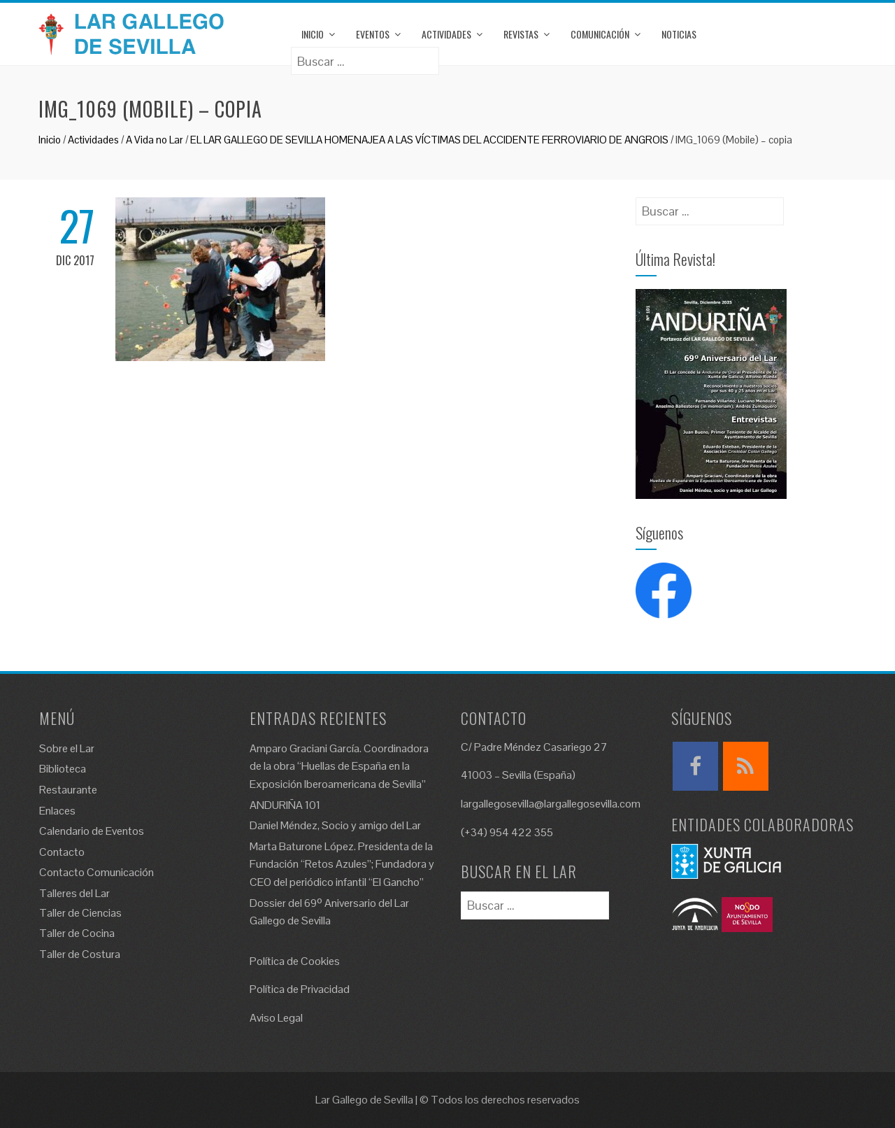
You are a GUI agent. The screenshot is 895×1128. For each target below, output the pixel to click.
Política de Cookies (295, 961)
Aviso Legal (276, 1017)
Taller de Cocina (77, 933)
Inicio (312, 34)
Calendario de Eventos (91, 831)
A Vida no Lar (154, 139)
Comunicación (600, 34)
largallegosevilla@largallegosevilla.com (550, 803)
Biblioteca (62, 768)
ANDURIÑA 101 (285, 805)
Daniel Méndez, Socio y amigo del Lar (335, 825)
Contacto (62, 852)
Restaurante (68, 789)
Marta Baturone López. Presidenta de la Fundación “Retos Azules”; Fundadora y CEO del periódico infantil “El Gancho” (342, 864)
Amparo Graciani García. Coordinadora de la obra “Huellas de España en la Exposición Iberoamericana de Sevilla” (339, 766)
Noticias (678, 34)
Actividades (446, 34)
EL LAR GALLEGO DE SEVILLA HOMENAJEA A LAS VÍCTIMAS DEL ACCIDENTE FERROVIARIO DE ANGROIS (429, 139)
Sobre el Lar (66, 748)
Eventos (372, 34)
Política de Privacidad (300, 989)
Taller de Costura (79, 954)
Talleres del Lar (74, 893)
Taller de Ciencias (80, 912)
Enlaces (57, 810)
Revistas (520, 34)
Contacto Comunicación (96, 872)
